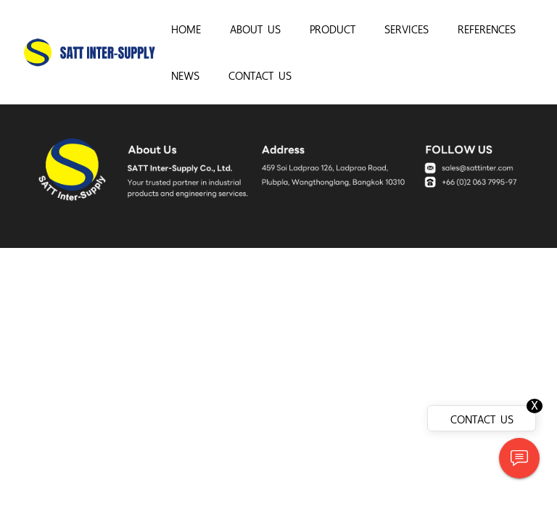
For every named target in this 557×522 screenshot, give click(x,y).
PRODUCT (332, 28)
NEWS (185, 74)
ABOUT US (255, 28)
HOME (186, 28)
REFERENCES (487, 28)
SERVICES (406, 28)
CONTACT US (260, 74)
